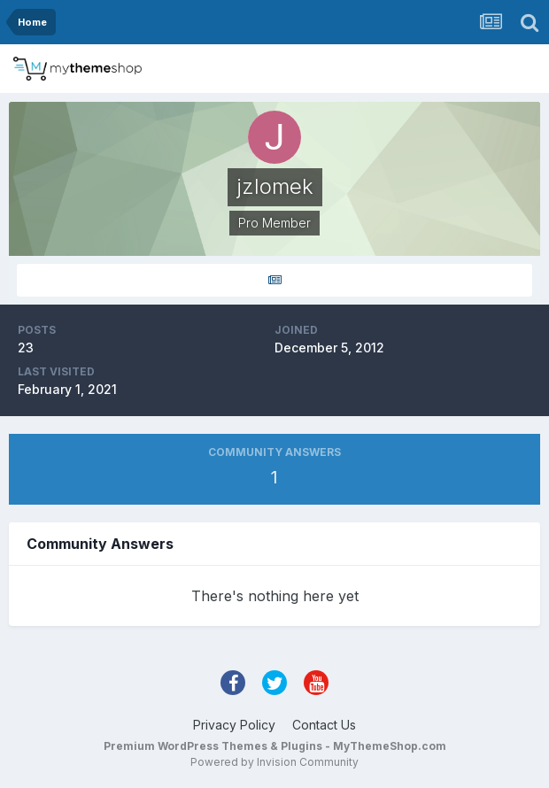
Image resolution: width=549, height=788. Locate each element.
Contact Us (324, 724)
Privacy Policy (234, 724)
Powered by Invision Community (274, 762)
